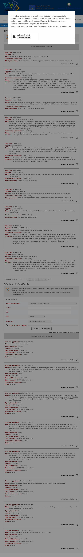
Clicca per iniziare (24, 37)
